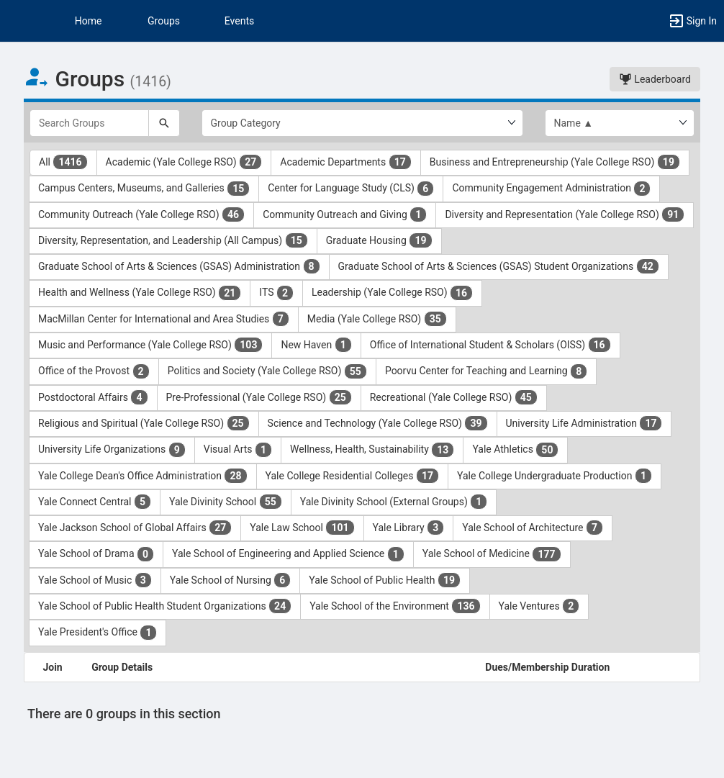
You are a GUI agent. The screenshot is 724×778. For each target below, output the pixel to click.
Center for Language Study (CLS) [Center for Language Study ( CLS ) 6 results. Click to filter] (351, 188)
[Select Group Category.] (362, 123)
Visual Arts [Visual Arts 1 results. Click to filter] (238, 450)
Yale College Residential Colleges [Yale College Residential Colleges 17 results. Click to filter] (353, 476)
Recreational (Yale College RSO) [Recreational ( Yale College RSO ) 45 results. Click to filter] (454, 397)
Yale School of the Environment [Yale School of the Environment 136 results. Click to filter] (394, 606)
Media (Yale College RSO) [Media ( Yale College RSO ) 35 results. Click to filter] (377, 319)
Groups (164, 21)
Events (239, 21)
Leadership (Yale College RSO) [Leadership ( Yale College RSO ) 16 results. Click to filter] (392, 293)
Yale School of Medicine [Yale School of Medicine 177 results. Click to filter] (491, 554)
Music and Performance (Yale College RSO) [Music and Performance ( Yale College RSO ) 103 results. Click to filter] (150, 345)
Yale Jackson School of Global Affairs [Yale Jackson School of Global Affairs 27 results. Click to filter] (135, 527)
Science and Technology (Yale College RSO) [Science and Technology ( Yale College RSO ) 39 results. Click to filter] (378, 423)
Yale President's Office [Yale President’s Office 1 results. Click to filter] (97, 633)
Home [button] (88, 21)
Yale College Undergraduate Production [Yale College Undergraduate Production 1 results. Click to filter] (554, 476)
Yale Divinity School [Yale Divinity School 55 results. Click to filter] (225, 502)
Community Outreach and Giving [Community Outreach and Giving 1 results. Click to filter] (345, 214)
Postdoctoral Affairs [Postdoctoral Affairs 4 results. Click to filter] (93, 397)
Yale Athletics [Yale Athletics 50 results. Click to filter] (515, 450)
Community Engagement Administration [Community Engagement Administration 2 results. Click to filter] (551, 188)
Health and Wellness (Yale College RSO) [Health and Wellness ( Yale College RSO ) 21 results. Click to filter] (139, 293)
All (63, 162)
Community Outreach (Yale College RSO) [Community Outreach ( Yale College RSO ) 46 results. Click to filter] (141, 214)
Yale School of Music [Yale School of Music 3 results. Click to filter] (95, 580)
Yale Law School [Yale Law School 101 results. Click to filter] (302, 527)
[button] (18, 21)
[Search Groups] (89, 123)
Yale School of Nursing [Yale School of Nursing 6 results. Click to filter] (230, 580)
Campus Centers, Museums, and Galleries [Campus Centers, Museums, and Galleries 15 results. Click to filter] (144, 188)
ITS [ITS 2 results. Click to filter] (276, 293)
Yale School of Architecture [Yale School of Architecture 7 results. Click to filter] (532, 527)
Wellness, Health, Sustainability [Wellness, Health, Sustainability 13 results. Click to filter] (372, 450)
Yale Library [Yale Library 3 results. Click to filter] (409, 527)
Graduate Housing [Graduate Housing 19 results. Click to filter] (379, 240)
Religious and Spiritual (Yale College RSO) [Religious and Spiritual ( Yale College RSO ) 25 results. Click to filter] (144, 423)
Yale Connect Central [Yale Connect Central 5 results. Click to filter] (94, 502)
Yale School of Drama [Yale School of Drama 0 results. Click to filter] (96, 554)
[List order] (620, 123)
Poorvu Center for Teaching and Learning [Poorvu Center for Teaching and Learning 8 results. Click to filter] (486, 371)
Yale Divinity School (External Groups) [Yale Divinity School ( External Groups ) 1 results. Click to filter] (394, 502)
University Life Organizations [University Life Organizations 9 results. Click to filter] (112, 450)
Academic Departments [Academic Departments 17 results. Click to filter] (345, 162)
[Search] (164, 123)
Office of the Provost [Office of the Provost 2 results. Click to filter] (94, 371)
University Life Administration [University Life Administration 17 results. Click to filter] (584, 423)
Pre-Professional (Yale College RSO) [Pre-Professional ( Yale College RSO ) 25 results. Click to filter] (259, 397)
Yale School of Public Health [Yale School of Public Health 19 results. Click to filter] (385, 580)
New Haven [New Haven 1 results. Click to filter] (316, 345)
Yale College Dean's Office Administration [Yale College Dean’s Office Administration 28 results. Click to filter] (143, 476)
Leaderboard (655, 79)
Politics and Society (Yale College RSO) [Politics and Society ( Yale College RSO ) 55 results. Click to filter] (267, 371)
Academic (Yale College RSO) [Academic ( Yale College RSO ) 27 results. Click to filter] (184, 162)
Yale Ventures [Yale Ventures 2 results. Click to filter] (539, 606)
